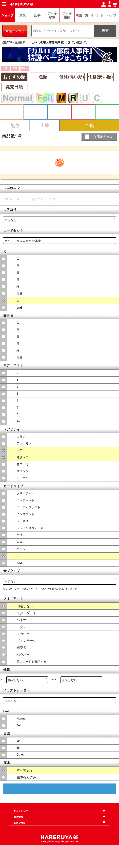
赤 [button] (83, 112)
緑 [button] (107, 112)
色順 (43, 76)
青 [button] (36, 112)
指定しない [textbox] (15, 680)
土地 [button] (44, 125)
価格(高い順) (71, 76)
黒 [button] (59, 112)
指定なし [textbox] (11, 220)
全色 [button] (89, 125)
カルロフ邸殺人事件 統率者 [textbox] (23, 241)
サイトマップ (21, 811)
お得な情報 (19, 822)
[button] (99, 137)
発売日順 (14, 86)
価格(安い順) (100, 76)
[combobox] (59, 220)
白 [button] (12, 112)
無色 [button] (14, 125)
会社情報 (18, 816)
